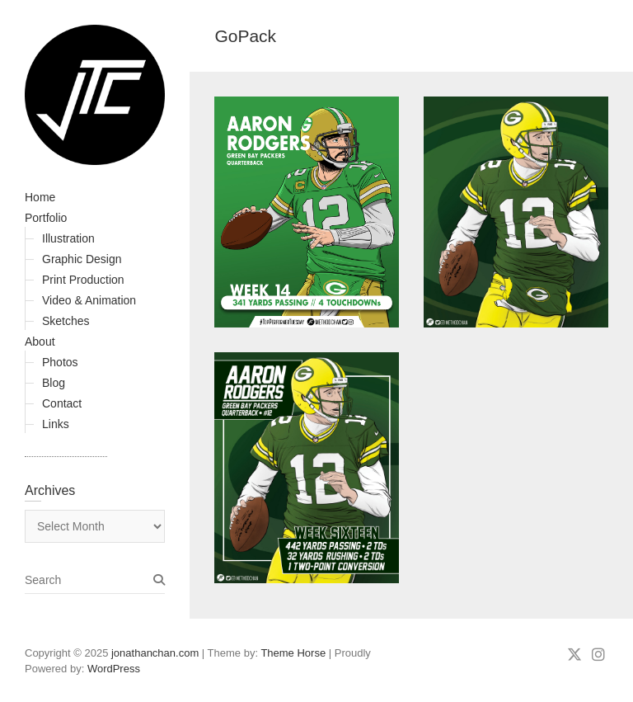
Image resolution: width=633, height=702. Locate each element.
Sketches (66, 320)
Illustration (68, 238)
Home (40, 197)
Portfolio (46, 217)
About (40, 341)
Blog (53, 382)
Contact (62, 403)
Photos (60, 362)
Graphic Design (82, 259)
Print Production (83, 279)
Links (55, 424)
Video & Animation (89, 300)
